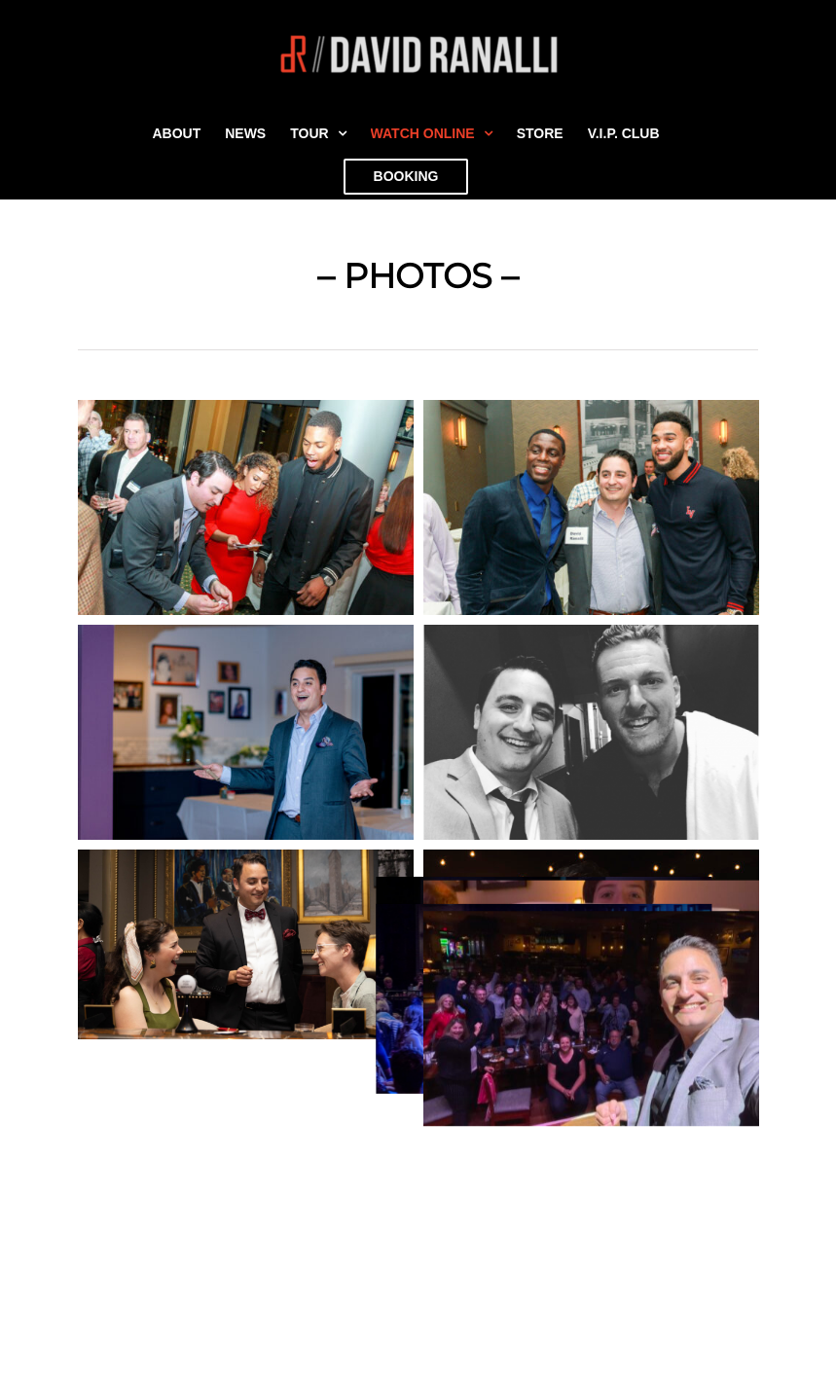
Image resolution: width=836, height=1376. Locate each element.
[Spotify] (562, 1231)
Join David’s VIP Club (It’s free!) (138, 1348)
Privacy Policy (78, 1255)
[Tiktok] (532, 1231)
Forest (51, 1278)
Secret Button (76, 1231)
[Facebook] (471, 1231)
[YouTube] (441, 1231)
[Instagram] (501, 1231)
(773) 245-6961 (540, 1348)
